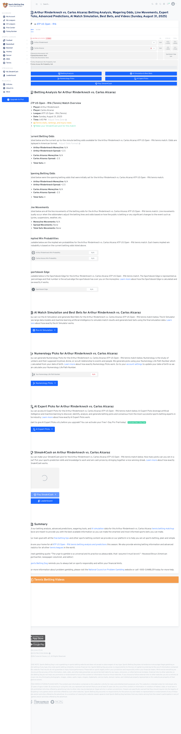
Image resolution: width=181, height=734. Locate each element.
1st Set (43, 30)
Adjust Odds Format (83, 143)
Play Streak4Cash (49, 494)
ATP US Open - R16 (51, 24)
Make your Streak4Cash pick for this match (59, 126)
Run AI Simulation (48, 330)
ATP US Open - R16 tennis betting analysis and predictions (85, 551)
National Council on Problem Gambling (111, 576)
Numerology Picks (49, 383)
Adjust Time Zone (62, 120)
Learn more (144, 279)
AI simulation (102, 528)
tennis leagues (71, 554)
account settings (145, 364)
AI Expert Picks (47, 429)
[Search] (57, 4)
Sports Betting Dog (44, 570)
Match (36, 30)
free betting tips (66, 541)
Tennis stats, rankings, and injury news (57, 123)
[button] (173, 4)
